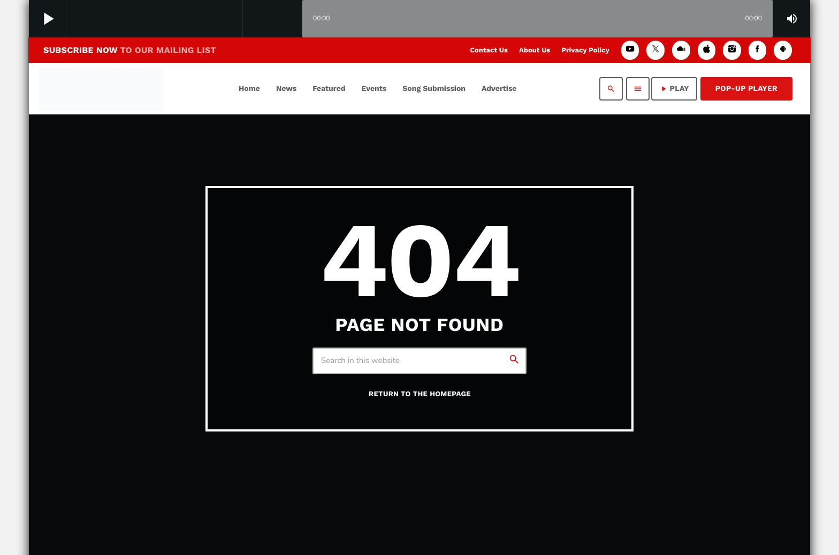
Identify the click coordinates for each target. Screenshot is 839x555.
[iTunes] (707, 50)
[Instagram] (732, 50)
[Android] (783, 50)
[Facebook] (758, 50)
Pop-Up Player (746, 88)
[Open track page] (291, 19)
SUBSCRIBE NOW (129, 50)
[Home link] (101, 88)
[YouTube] (630, 50)
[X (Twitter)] (655, 50)
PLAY (674, 88)
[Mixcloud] (681, 50)
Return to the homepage (420, 394)
